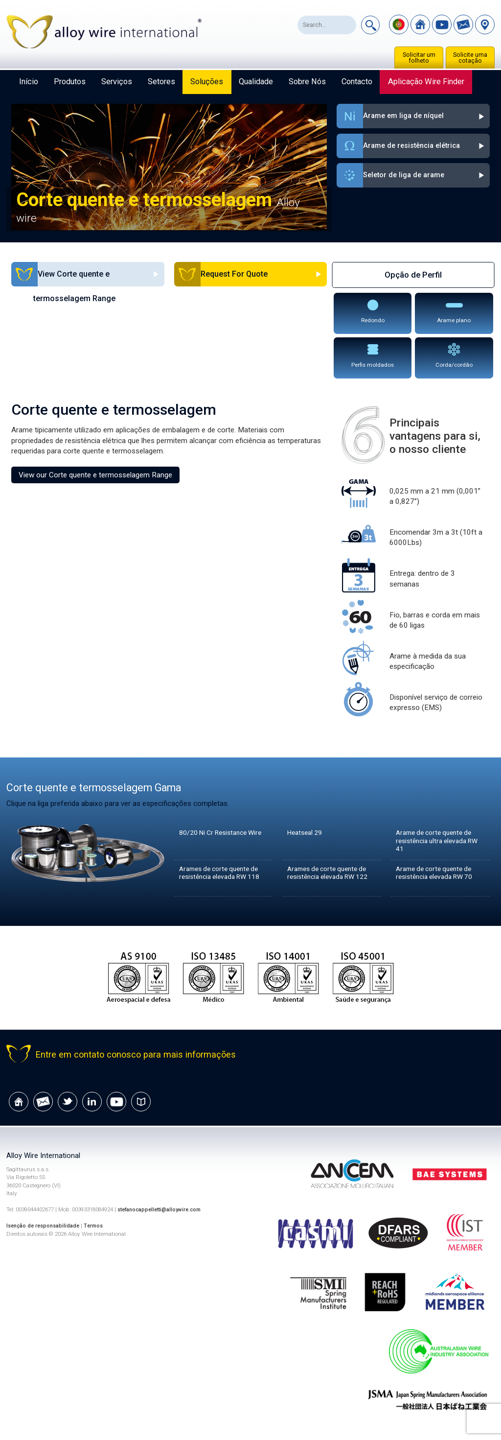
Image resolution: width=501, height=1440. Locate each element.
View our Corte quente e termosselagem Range (95, 475)
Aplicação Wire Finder (426, 81)
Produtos (70, 81)
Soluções (206, 81)
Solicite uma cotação (470, 57)
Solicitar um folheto (419, 57)
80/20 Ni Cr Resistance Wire (217, 837)
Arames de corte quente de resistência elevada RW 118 (223, 878)
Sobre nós (307, 81)
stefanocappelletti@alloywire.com (163, 1209)
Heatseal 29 (307, 832)
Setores (161, 81)
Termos (99, 1226)
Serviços (116, 81)
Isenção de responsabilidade (45, 1226)
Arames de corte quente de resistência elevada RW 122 (331, 878)
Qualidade (256, 81)
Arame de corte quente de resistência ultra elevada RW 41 (438, 841)
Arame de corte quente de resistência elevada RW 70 (438, 873)
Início (28, 81)
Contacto (357, 81)
